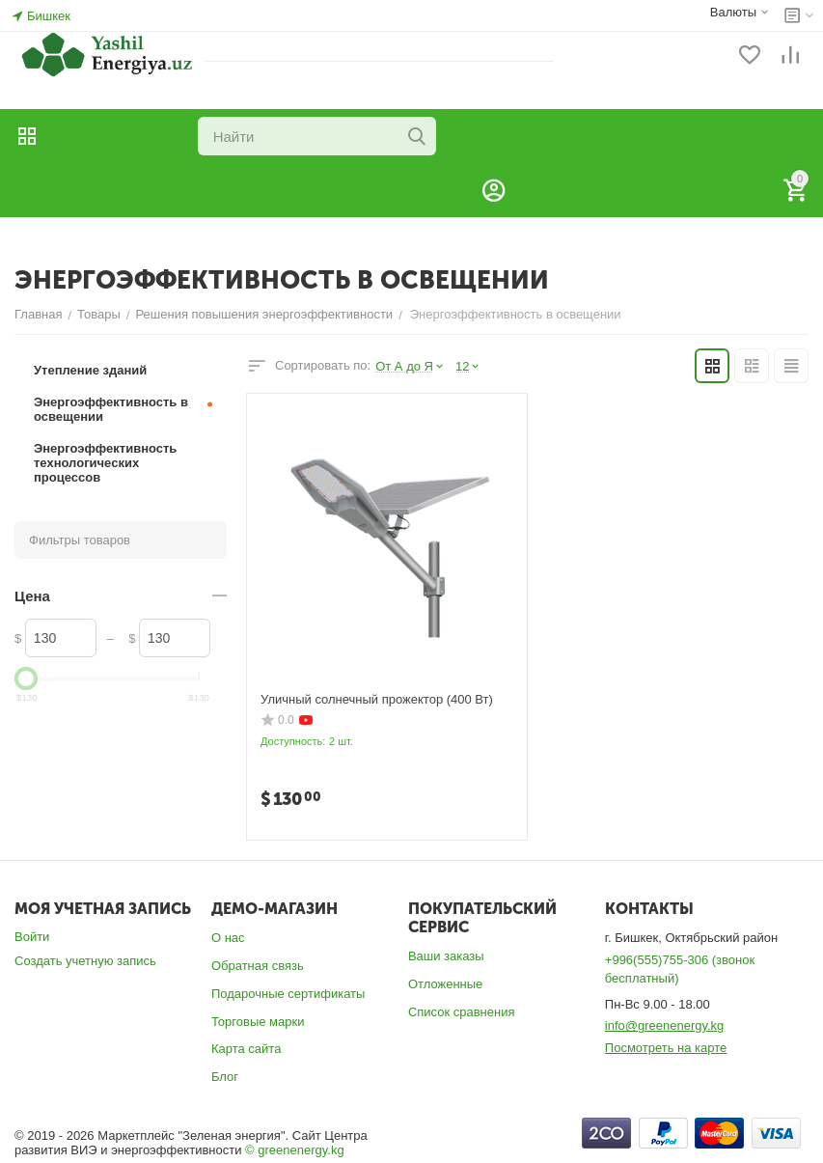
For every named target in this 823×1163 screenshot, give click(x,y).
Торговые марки (258, 1021)
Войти (31, 936)
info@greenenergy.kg (665, 1025)
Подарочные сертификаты (288, 993)
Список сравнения (461, 1012)
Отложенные (445, 984)
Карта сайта (246, 1048)
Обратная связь (257, 965)
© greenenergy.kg (294, 1150)
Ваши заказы (446, 956)
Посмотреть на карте (666, 1047)
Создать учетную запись (85, 961)
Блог (224, 1076)
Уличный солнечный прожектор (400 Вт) (377, 699)
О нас (228, 937)
